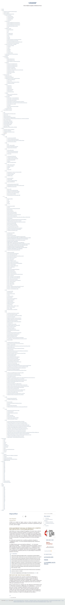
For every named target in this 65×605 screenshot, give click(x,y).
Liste (25, 516)
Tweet (10, 595)
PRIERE (46, 559)
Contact (51, 601)
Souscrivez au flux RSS (48, 550)
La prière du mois (26, 600)
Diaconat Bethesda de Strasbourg (42, 601)
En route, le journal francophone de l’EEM (19, 600)
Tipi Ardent (48, 601)
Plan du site (7, 600)
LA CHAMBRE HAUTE (49, 562)
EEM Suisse (35, 600)
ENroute (46, 563)
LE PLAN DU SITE (48, 557)
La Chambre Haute (31, 600)
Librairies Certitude (35, 601)
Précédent (23, 516)
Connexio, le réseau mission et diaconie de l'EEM (42, 600)
